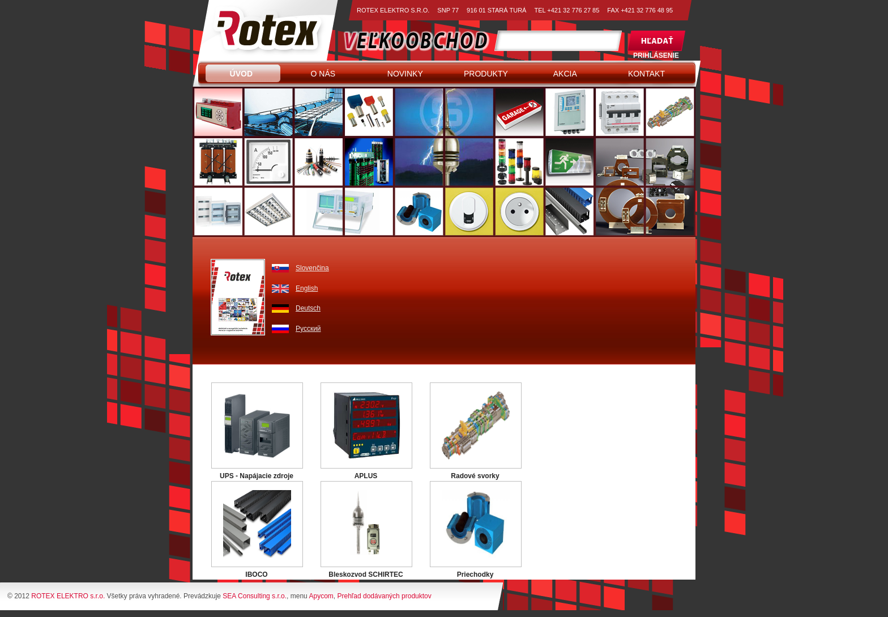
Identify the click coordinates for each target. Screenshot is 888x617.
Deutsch (308, 308)
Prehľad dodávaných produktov (384, 596)
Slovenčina (312, 268)
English (307, 288)
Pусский (308, 329)
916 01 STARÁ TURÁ (496, 10)
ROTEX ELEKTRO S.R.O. (393, 10)
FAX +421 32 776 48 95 (640, 10)
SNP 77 (448, 10)
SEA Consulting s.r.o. (255, 596)
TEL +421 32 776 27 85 (566, 10)
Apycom (321, 596)
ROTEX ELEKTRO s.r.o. (68, 596)
